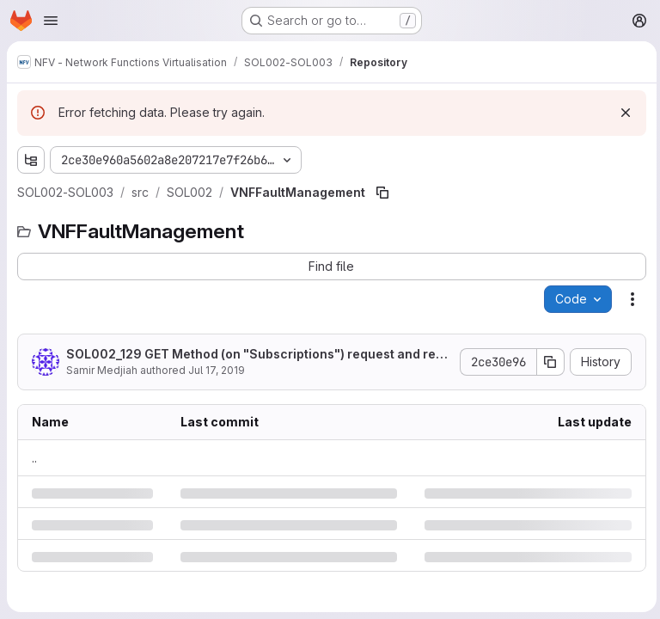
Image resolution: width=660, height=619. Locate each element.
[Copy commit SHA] (547, 362)
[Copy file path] (382, 192)
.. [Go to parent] (34, 457)
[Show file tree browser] (31, 160)
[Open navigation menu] (50, 20)
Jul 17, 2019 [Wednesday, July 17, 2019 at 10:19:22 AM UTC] (216, 370)
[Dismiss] (622, 112)
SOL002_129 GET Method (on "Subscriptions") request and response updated (254, 354)
